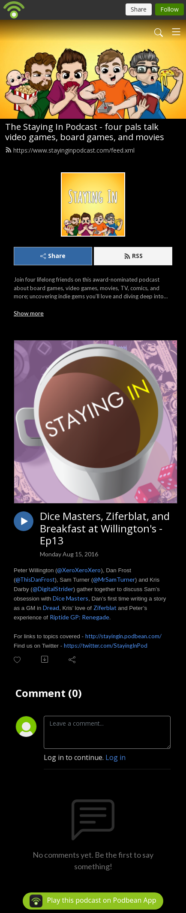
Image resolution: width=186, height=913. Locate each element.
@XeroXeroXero (79, 570)
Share (53, 256)
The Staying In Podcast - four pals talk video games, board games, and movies (84, 132)
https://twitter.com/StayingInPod (105, 645)
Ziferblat (105, 607)
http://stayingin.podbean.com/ (123, 636)
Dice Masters (70, 598)
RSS (133, 256)
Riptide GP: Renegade (79, 617)
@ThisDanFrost (34, 579)
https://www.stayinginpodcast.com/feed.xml (70, 150)
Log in (115, 757)
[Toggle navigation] (176, 32)
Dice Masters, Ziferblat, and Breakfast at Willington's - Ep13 (105, 528)
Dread (51, 607)
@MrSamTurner (114, 579)
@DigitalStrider (53, 588)
